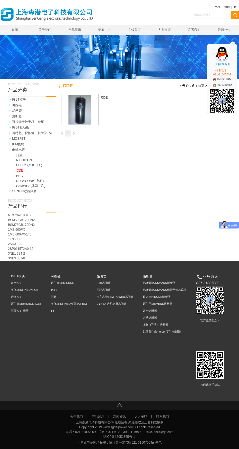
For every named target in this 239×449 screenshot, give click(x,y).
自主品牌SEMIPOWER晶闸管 (115, 296)
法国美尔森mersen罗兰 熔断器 (162, 331)
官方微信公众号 (210, 320)
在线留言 (134, 30)
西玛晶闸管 (104, 289)
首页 (15, 30)
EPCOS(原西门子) (29, 165)
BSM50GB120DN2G (22, 220)
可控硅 (17, 105)
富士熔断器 (150, 310)
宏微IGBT (17, 296)
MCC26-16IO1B (19, 215)
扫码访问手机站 (210, 384)
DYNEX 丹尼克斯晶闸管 (111, 303)
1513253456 (222, 79)
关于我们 (44, 30)
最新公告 (224, 30)
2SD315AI (15, 244)
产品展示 (74, 30)
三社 (54, 296)
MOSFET (18, 138)
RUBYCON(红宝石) (30, 181)
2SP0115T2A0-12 (20, 248)
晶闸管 (17, 110)
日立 (19, 155)
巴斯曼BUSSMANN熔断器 (159, 282)
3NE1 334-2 (16, 253)
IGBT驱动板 (20, 127)
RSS (236, 7)
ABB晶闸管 (104, 282)
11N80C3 (15, 239)
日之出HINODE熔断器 (156, 296)
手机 (217, 7)
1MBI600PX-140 (19, 234)
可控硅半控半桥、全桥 (28, 122)
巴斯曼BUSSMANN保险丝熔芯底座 (165, 289)
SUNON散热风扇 (24, 191)
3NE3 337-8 (16, 258)
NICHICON (24, 160)
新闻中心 (104, 30)
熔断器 (17, 116)
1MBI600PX (16, 229)
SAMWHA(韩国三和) (30, 186)
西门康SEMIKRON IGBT (26, 303)
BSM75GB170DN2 (21, 224)
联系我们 (194, 30)
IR (52, 310)
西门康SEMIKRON (62, 282)
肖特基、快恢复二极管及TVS (32, 133)
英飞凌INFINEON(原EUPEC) (69, 303)
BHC (19, 176)
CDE (104, 97)
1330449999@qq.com (157, 432)
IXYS (54, 289)
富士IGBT (17, 282)
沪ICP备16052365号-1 (119, 436)
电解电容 (18, 149)
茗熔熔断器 (150, 317)
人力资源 (164, 30)
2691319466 (222, 84)
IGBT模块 (19, 99)
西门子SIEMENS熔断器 (157, 303)
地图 (227, 7)
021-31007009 (207, 283)
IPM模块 (18, 144)
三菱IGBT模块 (20, 310)
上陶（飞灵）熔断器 (155, 324)
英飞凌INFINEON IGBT (25, 289)
